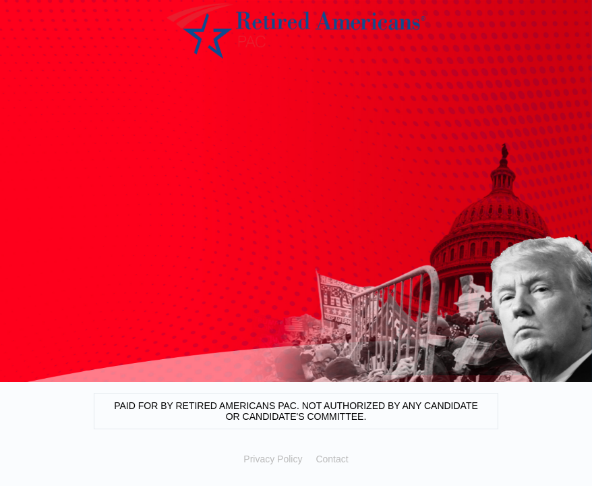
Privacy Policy (272, 459)
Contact (332, 459)
